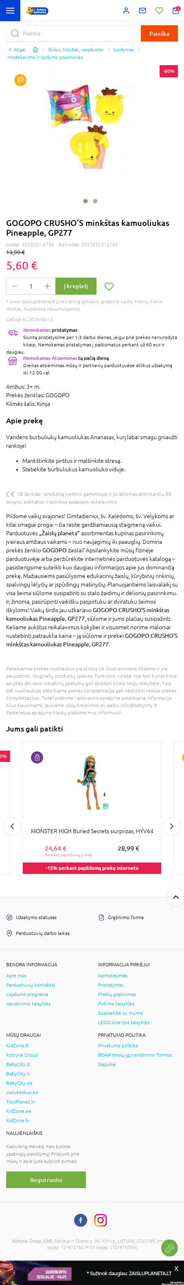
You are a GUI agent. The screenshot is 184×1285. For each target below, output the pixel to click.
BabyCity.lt (18, 1064)
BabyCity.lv (18, 1074)
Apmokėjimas (112, 976)
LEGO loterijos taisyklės (123, 1022)
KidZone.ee (18, 1111)
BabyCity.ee (19, 1083)
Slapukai (107, 1064)
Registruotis (46, 1179)
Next (172, 826)
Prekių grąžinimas (117, 994)
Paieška (159, 33)
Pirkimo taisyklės (116, 1004)
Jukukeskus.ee (22, 1092)
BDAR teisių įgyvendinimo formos (135, 1055)
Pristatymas (110, 985)
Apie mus (16, 976)
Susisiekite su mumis (120, 1013)
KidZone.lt (17, 1046)
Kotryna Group (22, 1055)
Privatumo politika (118, 1046)
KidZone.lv (17, 1120)
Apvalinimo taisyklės (28, 1004)
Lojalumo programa (27, 994)
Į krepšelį (76, 285)
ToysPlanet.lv (20, 1102)
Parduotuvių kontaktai (30, 985)
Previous (12, 826)
